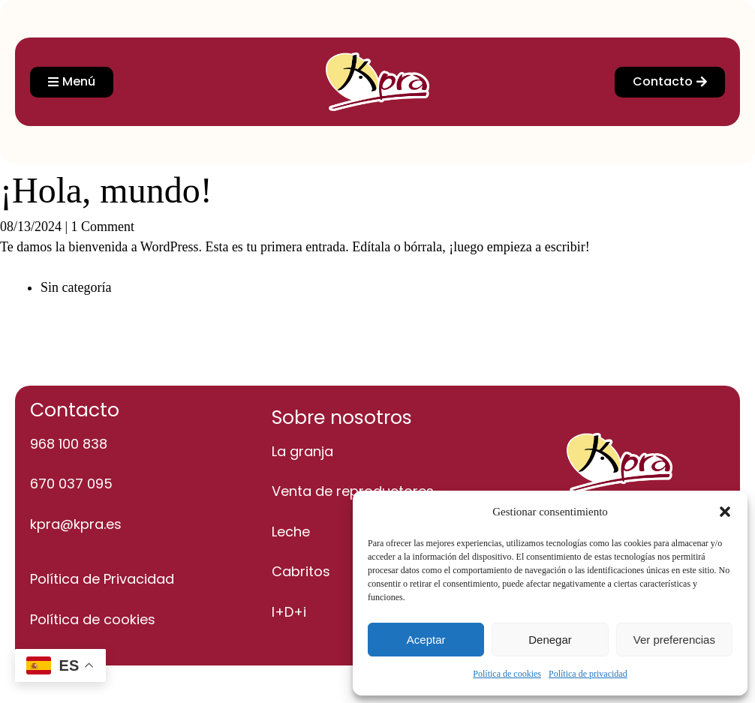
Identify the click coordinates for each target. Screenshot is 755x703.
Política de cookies (507, 673)
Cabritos (301, 571)
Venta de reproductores (353, 491)
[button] (724, 511)
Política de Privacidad (102, 578)
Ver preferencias (674, 639)
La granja (302, 451)
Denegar (550, 639)
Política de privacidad (588, 673)
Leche (291, 531)
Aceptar (426, 639)
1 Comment (103, 226)
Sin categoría (76, 287)
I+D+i (289, 611)
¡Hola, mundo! (106, 190)
